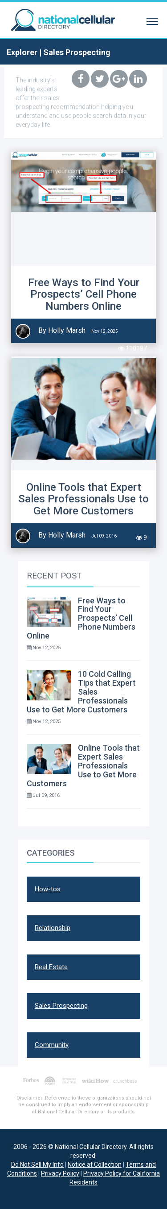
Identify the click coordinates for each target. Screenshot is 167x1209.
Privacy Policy (60, 1173)
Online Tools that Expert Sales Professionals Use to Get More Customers (83, 499)
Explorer (22, 52)
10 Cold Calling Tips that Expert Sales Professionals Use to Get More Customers (81, 691)
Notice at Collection (95, 1164)
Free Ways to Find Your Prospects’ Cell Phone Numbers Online (83, 294)
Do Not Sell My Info (37, 1164)
